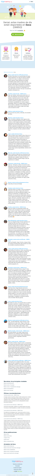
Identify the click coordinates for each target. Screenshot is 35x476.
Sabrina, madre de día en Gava (15, 111)
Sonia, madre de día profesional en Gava (18, 286)
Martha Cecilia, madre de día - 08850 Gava (18, 330)
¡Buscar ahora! (17, 34)
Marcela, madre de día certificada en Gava (18, 152)
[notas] (17, 471)
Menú (31, 1)
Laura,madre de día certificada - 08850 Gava (13, 404)
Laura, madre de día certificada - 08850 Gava (19, 360)
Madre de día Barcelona (9, 383)
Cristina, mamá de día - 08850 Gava (17, 207)
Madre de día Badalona (8, 388)
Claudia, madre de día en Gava (15, 188)
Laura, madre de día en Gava (15, 134)
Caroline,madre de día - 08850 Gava (11, 395)
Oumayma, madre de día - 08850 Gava (17, 163)
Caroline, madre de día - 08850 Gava (17, 93)
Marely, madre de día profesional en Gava (18, 182)
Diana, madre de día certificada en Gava (18, 74)
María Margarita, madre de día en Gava (17, 220)
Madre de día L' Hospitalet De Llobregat (12, 386)
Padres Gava (6, 439)
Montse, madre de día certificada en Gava (18, 320)
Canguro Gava (7, 437)
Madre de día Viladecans (9, 446)
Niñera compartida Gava (9, 441)
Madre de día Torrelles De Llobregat (11, 451)
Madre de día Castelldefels (9, 449)
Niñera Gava (6, 434)
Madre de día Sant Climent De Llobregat (12, 447)
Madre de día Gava (8, 435)
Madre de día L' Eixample (9, 385)
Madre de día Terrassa (8, 390)
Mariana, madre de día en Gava (15, 117)
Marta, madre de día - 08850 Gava (16, 341)
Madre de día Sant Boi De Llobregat (11, 453)
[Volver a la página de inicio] (6, 2)
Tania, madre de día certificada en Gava (18, 248)
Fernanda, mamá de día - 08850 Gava (17, 267)
